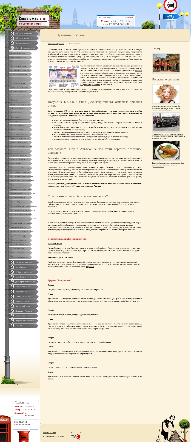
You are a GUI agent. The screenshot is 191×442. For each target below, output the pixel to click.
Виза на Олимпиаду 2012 (20, 70)
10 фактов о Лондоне (23, 272)
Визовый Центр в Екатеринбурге (23, 202)
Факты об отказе (17, 130)
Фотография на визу (18, 83)
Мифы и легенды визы (19, 142)
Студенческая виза (18, 53)
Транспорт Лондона (23, 296)
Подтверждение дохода (19, 257)
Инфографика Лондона (24, 321)
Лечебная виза (16, 121)
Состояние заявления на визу (22, 231)
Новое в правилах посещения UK (23, 219)
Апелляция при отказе (19, 134)
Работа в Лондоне (22, 301)
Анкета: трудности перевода (21, 223)
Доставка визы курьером (20, 236)
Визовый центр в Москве (20, 172)
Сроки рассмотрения (19, 155)
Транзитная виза (17, 108)
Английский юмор (22, 306)
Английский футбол (23, 287)
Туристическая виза (18, 57)
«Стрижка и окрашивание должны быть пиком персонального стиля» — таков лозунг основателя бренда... (166, 108)
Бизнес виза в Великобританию (22, 180)
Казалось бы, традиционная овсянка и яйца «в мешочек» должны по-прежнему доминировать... (168, 165)
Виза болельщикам (18, 197)
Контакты (19, 325)
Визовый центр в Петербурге (22, 176)
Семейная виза (16, 113)
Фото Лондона (21, 267)
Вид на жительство (18, 185)
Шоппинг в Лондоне (23, 311)
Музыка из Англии (23, 291)
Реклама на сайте (49, 433)
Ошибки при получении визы (22, 147)
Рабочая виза (16, 62)
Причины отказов (17, 96)
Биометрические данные (20, 138)
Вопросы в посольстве (19, 87)
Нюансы (14, 100)
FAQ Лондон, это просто (25, 277)
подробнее (66, 253)
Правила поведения (18, 240)
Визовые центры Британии (21, 214)
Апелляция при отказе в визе (60, 257)
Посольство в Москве (19, 66)
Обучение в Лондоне (23, 33)
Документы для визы (19, 74)
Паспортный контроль (19, 159)
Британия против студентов (21, 189)
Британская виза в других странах (23, 193)
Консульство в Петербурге (21, 168)
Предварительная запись (20, 244)
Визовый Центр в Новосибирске (23, 210)
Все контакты (128, 17)
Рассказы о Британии (23, 262)
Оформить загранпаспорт (20, 104)
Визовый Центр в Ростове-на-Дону (24, 206)
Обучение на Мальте (23, 38)
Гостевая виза (16, 117)
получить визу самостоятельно (82, 202)
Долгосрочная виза (18, 248)
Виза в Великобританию (25, 48)
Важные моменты (17, 125)
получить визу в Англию (90, 85)
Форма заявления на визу (20, 253)
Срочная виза (16, 164)
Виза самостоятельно (19, 91)
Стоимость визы (17, 151)
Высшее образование (23, 43)
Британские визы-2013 (19, 227)
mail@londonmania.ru (22, 424)
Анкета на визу (17, 79)
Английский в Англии (24, 316)
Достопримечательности (25, 282)
